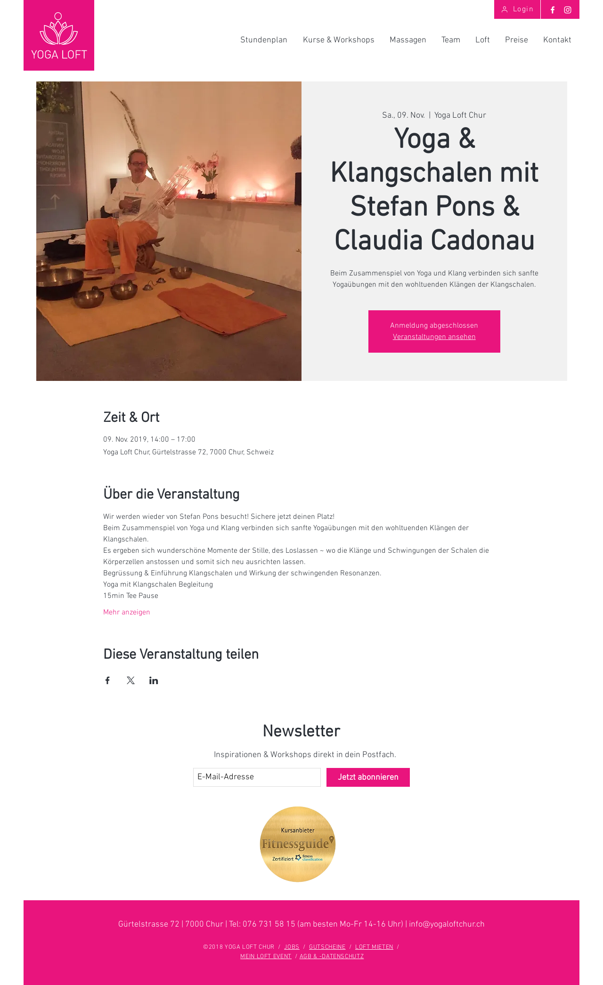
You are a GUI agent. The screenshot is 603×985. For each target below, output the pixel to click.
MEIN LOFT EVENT (266, 957)
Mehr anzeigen (126, 612)
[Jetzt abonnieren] (368, 777)
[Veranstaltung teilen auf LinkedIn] (153, 680)
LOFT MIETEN (374, 947)
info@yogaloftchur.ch (447, 924)
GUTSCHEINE (327, 947)
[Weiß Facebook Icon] (552, 10)
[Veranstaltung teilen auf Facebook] (107, 680)
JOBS (292, 947)
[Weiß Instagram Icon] (567, 10)
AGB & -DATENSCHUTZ (332, 957)
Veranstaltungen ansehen (434, 337)
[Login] (517, 9)
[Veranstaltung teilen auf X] (130, 680)
